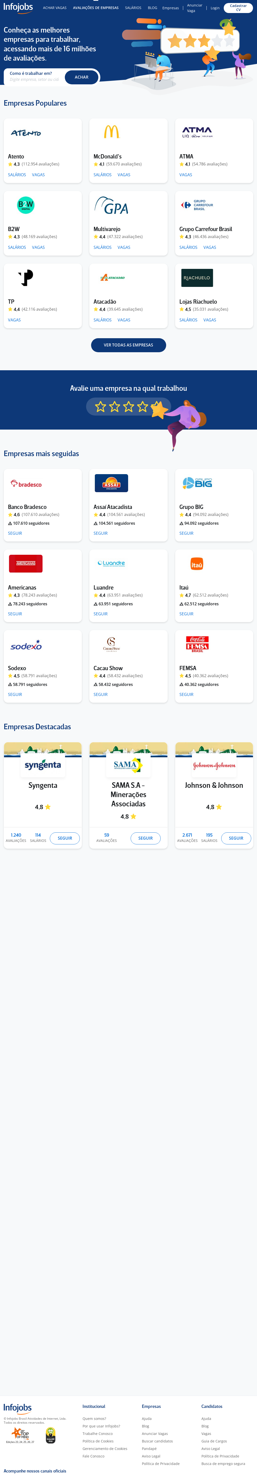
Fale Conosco (93, 1456)
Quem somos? (94, 1418)
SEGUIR (15, 533)
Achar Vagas (55, 7)
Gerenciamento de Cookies (105, 1448)
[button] (81, 77)
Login (215, 8)
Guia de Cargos (214, 1441)
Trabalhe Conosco (98, 1433)
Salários (133, 7)
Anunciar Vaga (194, 8)
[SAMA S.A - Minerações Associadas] (128, 749)
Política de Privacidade (161, 1463)
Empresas (170, 8)
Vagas (206, 1433)
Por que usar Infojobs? (101, 1426)
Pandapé (149, 1448)
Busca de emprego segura (223, 1463)
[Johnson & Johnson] (214, 749)
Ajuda (147, 1418)
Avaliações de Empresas (96, 7)
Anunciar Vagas (155, 1433)
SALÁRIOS (17, 174)
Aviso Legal (151, 1456)
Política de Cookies (98, 1441)
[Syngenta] (43, 749)
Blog (152, 7)
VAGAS (38, 174)
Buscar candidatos (157, 1441)
